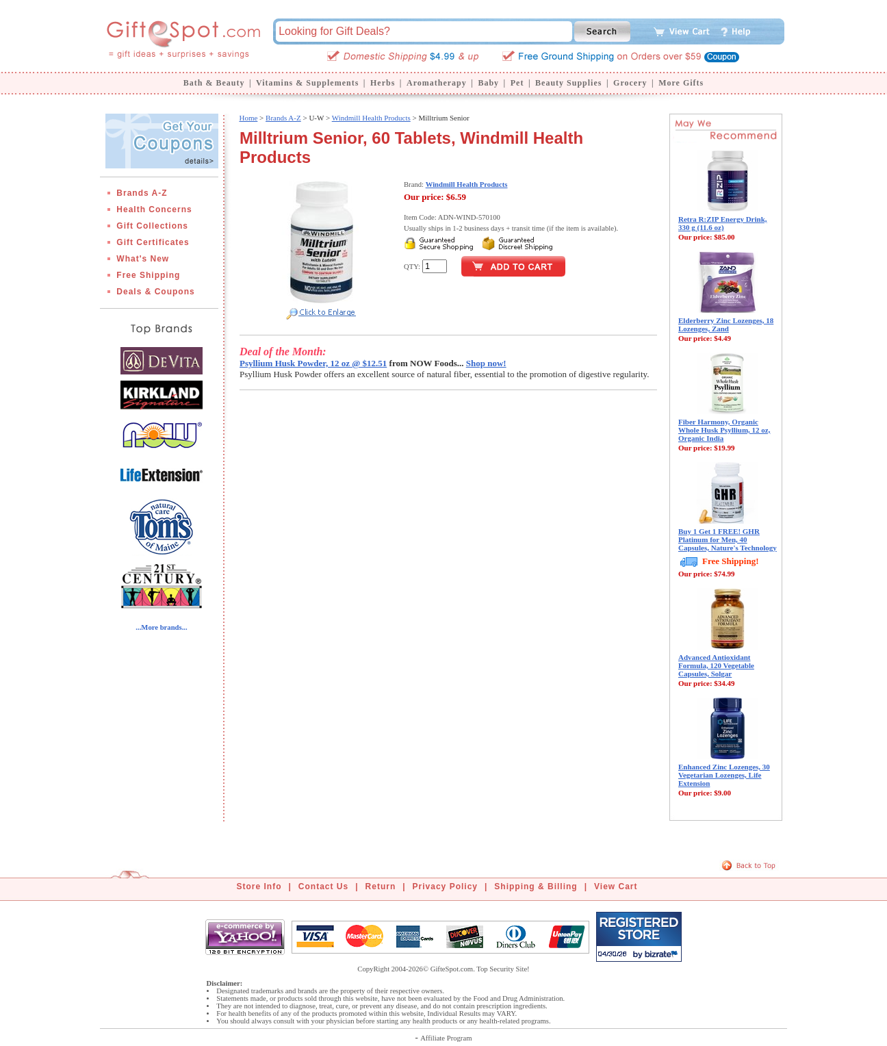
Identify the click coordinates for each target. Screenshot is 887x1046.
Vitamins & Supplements (307, 83)
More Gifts (681, 83)
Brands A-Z (141, 193)
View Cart (615, 886)
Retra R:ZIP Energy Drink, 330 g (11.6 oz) (722, 223)
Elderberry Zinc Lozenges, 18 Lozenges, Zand (725, 324)
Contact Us (323, 886)
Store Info (259, 886)
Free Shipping (148, 275)
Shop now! (486, 363)
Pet (517, 83)
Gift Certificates (152, 242)
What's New (142, 259)
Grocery (630, 83)
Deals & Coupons (155, 291)
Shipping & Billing (535, 886)
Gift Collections (152, 226)
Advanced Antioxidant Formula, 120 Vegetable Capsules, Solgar (716, 665)
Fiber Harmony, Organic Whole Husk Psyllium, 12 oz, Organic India (724, 430)
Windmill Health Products (371, 118)
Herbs (382, 83)
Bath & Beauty (214, 83)
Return (380, 886)
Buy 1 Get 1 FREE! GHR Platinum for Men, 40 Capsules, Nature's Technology (727, 539)
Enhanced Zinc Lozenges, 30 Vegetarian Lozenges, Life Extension (724, 775)
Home (248, 118)
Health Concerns (154, 209)
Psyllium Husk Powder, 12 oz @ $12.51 (313, 363)
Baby (488, 83)
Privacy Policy (445, 886)
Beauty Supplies (568, 83)
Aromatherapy (437, 83)
